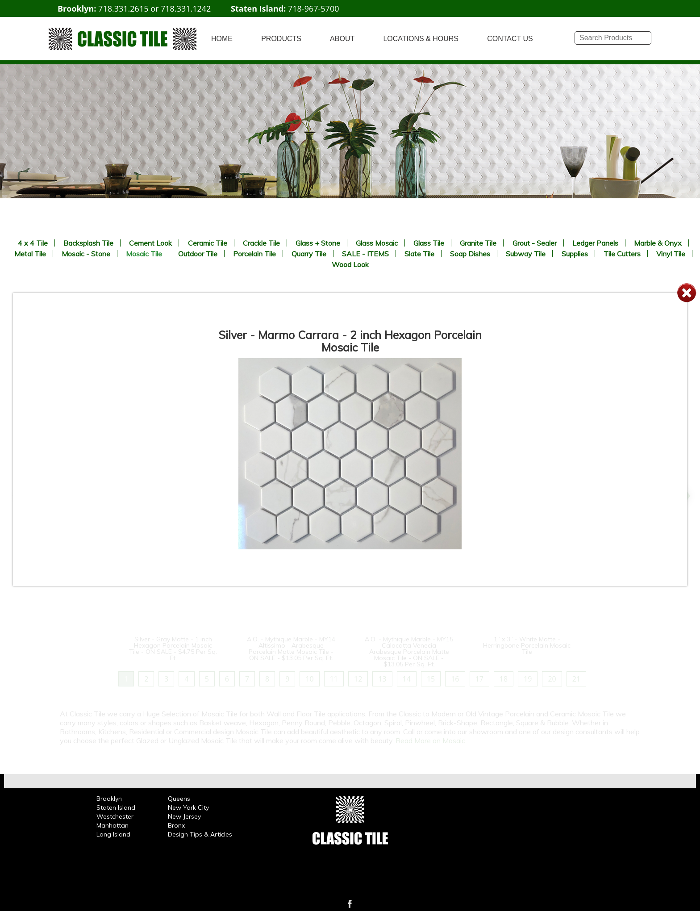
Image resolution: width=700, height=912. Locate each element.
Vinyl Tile (670, 253)
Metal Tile (30, 253)
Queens (179, 799)
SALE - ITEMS (365, 253)
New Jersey (184, 816)
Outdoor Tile (197, 253)
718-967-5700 (313, 8)
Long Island (113, 834)
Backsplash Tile (88, 243)
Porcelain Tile (254, 253)
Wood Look (350, 264)
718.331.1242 (186, 8)
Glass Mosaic (377, 243)
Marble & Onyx (658, 243)
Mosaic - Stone (86, 253)
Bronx (176, 825)
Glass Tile (428, 243)
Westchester (114, 816)
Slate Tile (419, 253)
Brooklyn (109, 799)
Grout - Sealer (534, 243)
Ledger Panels (595, 243)
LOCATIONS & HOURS (420, 38)
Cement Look (150, 243)
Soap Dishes (470, 253)
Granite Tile (478, 243)
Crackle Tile (261, 243)
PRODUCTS (281, 38)
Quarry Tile (309, 253)
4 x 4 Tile (33, 243)
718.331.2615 (123, 8)
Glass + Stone (318, 243)
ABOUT (342, 38)
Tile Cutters (622, 253)
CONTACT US (510, 38)
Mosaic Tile (144, 253)
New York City (188, 807)
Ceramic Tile (207, 243)
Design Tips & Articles (200, 834)
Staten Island (115, 807)
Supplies (575, 253)
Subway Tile (526, 253)
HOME (222, 38)
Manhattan (112, 825)
